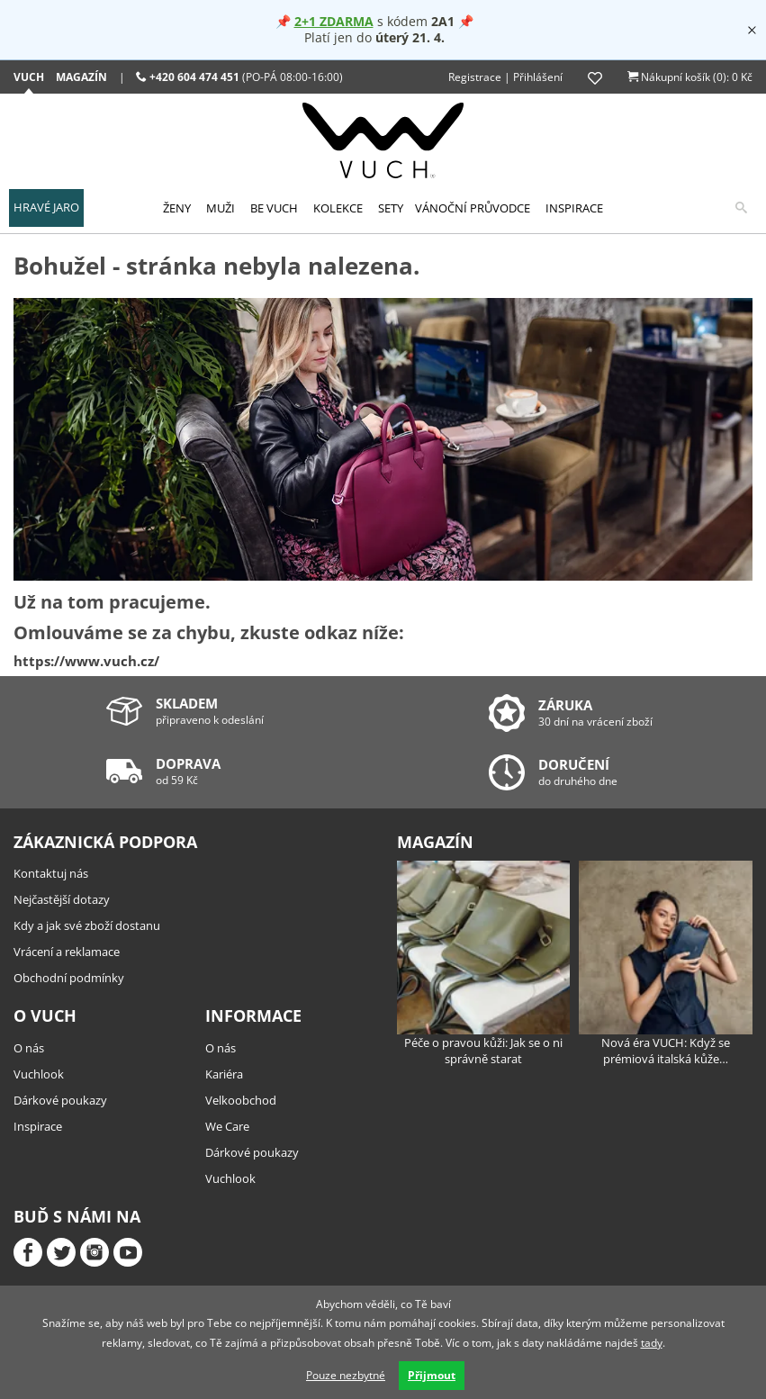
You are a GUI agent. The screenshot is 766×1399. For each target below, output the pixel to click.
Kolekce (338, 208)
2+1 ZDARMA (334, 21)
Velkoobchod (240, 1100)
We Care (227, 1126)
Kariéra (224, 1074)
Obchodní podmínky (69, 978)
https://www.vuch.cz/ (86, 661)
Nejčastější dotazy (62, 899)
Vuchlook (39, 1074)
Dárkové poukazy (60, 1100)
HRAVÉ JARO (46, 207)
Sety (390, 208)
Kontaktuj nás (51, 873)
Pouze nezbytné (345, 1375)
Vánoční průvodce (472, 208)
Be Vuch (274, 208)
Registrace (474, 77)
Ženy (177, 208)
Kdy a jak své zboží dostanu (87, 925)
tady (651, 1342)
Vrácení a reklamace (67, 951)
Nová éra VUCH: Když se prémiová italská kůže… (665, 964)
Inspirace (574, 208)
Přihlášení (538, 77)
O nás (29, 1048)
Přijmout (431, 1375)
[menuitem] (46, 208)
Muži (220, 208)
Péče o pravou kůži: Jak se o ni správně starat (484, 964)
